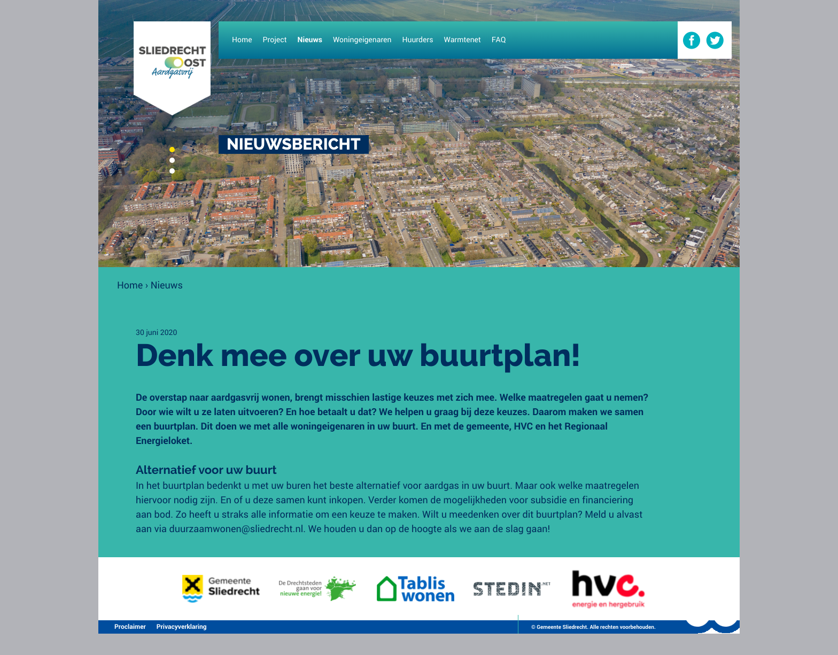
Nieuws (167, 284)
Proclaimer (130, 626)
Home (130, 284)
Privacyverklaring (182, 626)
